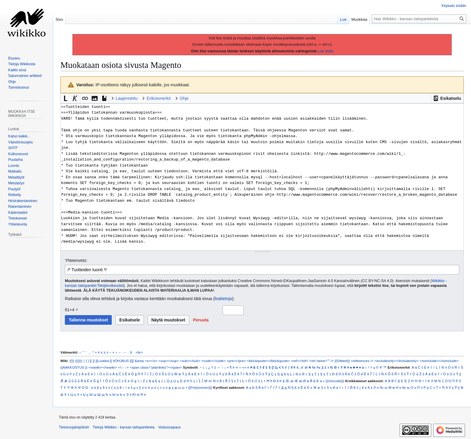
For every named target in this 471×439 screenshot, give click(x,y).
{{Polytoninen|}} (200, 387)
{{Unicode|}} (335, 381)
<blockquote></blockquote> (268, 361)
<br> (139, 352)
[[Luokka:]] (104, 361)
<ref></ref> (299, 361)
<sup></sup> (169, 361)
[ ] (87, 361)
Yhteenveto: (76, 260)
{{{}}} (78, 361)
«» (244, 367)
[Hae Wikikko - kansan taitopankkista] (419, 18)
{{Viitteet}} (342, 361)
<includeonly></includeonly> (396, 361)
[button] (447, 98)
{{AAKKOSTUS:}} (73, 367)
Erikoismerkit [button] (159, 98)
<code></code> (213, 361)
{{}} (71, 361)
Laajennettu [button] (127, 98)
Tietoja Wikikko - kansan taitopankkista (123, 427)
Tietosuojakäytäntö (74, 427)
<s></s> (151, 361)
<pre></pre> (236, 361)
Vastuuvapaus (169, 427)
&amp (139, 361)
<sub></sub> (190, 361)
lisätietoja (223, 298)
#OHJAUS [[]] (123, 361)
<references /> (362, 361)
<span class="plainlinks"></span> (156, 367)
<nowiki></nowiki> (102, 367)
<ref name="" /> (321, 361)
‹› (240, 367)
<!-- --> (123, 367)
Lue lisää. (326, 51)
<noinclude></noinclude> (439, 361)
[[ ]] (92, 361)
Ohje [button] (184, 98)
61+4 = (71, 309)
